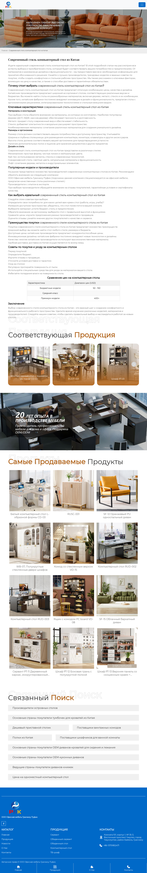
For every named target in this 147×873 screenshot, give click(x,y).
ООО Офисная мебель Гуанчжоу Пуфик (29, 178)
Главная (4, 50)
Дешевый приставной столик (32, 727)
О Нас (92, 868)
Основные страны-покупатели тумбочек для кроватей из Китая (54, 717)
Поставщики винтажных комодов (99, 727)
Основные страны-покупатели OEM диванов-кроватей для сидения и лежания (64, 747)
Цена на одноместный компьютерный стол (41, 777)
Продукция (55, 868)
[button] (134, 364)
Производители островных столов (35, 707)
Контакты (128, 868)
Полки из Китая (23, 737)
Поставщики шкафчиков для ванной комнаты (90, 737)
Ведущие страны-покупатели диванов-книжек (43, 767)
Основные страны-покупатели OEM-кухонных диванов (48, 757)
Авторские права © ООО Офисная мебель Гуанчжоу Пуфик (28, 862)
